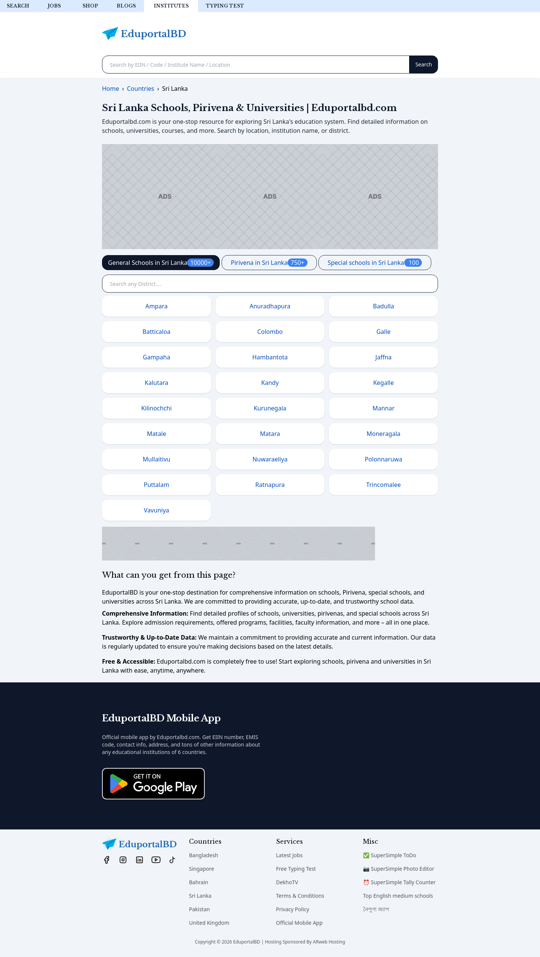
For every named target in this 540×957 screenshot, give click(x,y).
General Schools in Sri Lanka (161, 262)
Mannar (383, 408)
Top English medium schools (398, 895)
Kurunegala (270, 408)
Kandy (270, 383)
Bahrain (198, 882)
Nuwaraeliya (269, 459)
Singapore (201, 868)
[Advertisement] (270, 196)
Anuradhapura (270, 306)
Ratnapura (270, 485)
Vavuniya (156, 510)
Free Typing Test (296, 868)
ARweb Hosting (329, 942)
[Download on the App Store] (153, 783)
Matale (156, 434)
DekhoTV (287, 882)
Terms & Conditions (300, 895)
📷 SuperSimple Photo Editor (398, 868)
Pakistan (199, 909)
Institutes (171, 6)
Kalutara (156, 383)
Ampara (157, 306)
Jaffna (383, 357)
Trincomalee (383, 485)
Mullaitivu (156, 459)
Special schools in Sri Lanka (375, 262)
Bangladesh (203, 855)
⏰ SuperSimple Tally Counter (399, 882)
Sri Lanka (200, 895)
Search (18, 6)
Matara (270, 434)
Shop (90, 6)
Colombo (270, 332)
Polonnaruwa (383, 459)
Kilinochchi (156, 408)
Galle (383, 332)
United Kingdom (209, 922)
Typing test (225, 6)
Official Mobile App (299, 922)
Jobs (54, 6)
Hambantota (270, 357)
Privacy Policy (292, 909)
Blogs (126, 6)
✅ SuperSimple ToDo (389, 855)
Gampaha (156, 357)
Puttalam (156, 485)
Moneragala (383, 434)
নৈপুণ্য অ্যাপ (376, 909)
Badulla (383, 306)
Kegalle (383, 383)
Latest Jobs (289, 855)
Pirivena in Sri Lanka (269, 262)
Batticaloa (156, 332)
